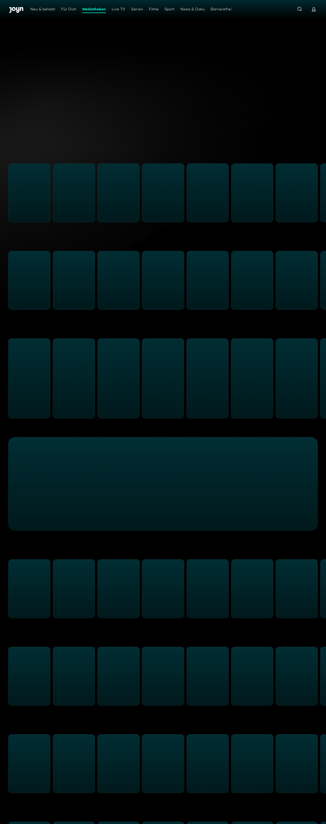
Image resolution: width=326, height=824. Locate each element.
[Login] (314, 9)
